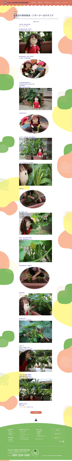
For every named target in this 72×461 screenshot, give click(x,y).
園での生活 (11, 441)
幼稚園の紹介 (40, 2)
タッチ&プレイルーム (24, 438)
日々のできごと (65, 2)
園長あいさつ (11, 433)
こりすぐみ (22, 433)
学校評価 (10, 435)
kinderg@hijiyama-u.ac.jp (14, 453)
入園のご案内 (57, 2)
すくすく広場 (23, 432)
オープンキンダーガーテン (25, 435)
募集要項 (39, 433)
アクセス (39, 435)
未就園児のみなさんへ (24, 430)
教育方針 (10, 432)
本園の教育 (33, 2)
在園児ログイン (58, 438)
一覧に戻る (36, 412)
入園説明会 (39, 432)
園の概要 (10, 440)
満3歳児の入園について (42, 436)
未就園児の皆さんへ (49, 2)
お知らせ (58, 430)
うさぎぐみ (22, 436)
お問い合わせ (58, 434)
